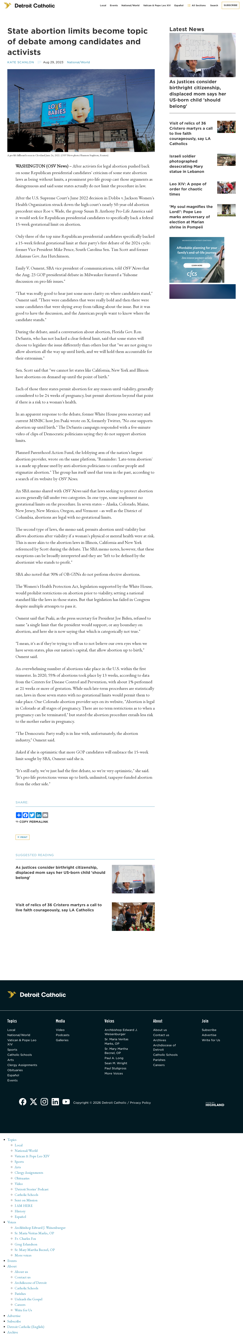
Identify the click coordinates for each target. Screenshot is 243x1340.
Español (178, 5)
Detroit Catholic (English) (26, 1328)
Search (214, 5)
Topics (12, 1141)
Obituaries (15, 1072)
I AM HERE (24, 1207)
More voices (23, 1256)
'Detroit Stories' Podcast (32, 1191)
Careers (159, 1066)
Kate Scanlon (20, 62)
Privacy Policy (142, 1104)
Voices (11, 1223)
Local (103, 5)
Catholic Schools (20, 1056)
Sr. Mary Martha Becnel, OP (117, 1052)
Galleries (62, 1041)
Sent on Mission (26, 1202)
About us (160, 1030)
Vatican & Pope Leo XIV (157, 5)
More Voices (114, 1075)
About (12, 1267)
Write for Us (211, 1041)
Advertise (209, 1035)
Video (60, 1030)
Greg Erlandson (26, 1245)
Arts (10, 1061)
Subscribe (230, 5)
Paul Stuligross (116, 1070)
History (20, 1213)
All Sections (196, 5)
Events (114, 5)
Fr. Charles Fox (25, 1240)
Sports (12, 1050)
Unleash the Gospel (29, 1300)
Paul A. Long (114, 1059)
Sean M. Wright (116, 1064)
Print (23, 837)
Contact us (161, 1035)
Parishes (159, 1061)
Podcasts (63, 1035)
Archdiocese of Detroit (164, 1048)
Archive (13, 1333)
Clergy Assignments (22, 1066)
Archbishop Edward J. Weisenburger (121, 1032)
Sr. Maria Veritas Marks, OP (117, 1042)
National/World (130, 5)
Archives (159, 1041)
